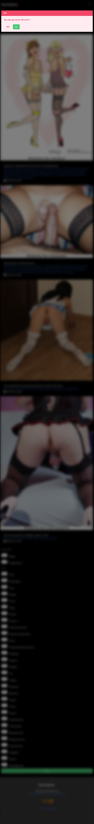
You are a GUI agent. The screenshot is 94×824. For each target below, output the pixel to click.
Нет (8, 27)
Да (16, 27)
